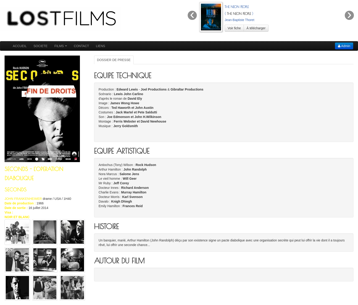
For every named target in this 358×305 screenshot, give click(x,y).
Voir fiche (234, 28)
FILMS (60, 46)
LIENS (100, 46)
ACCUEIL (20, 46)
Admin (344, 46)
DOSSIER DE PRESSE (114, 60)
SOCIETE (40, 46)
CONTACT (81, 46)
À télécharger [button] (256, 28)
